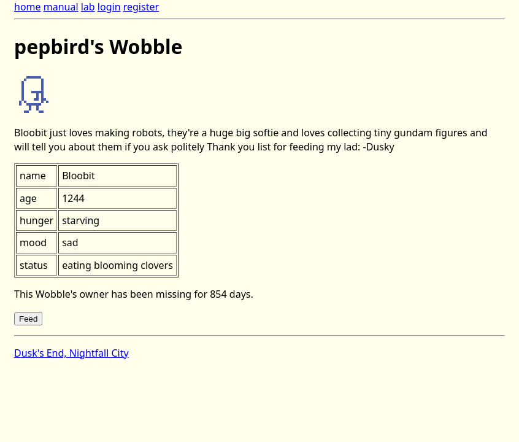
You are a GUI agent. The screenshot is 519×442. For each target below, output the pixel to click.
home (27, 7)
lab (88, 7)
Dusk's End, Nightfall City (71, 353)
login (109, 7)
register (141, 7)
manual (61, 7)
